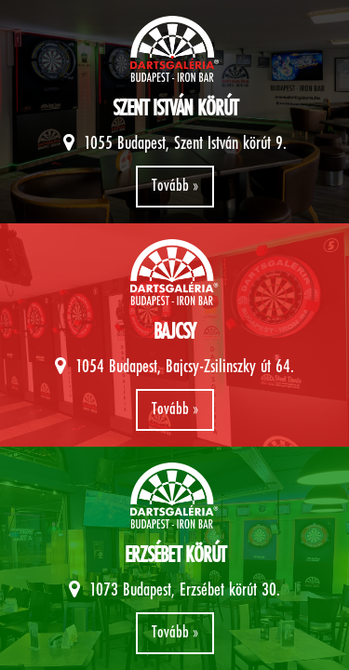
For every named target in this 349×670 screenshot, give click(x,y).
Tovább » (175, 186)
